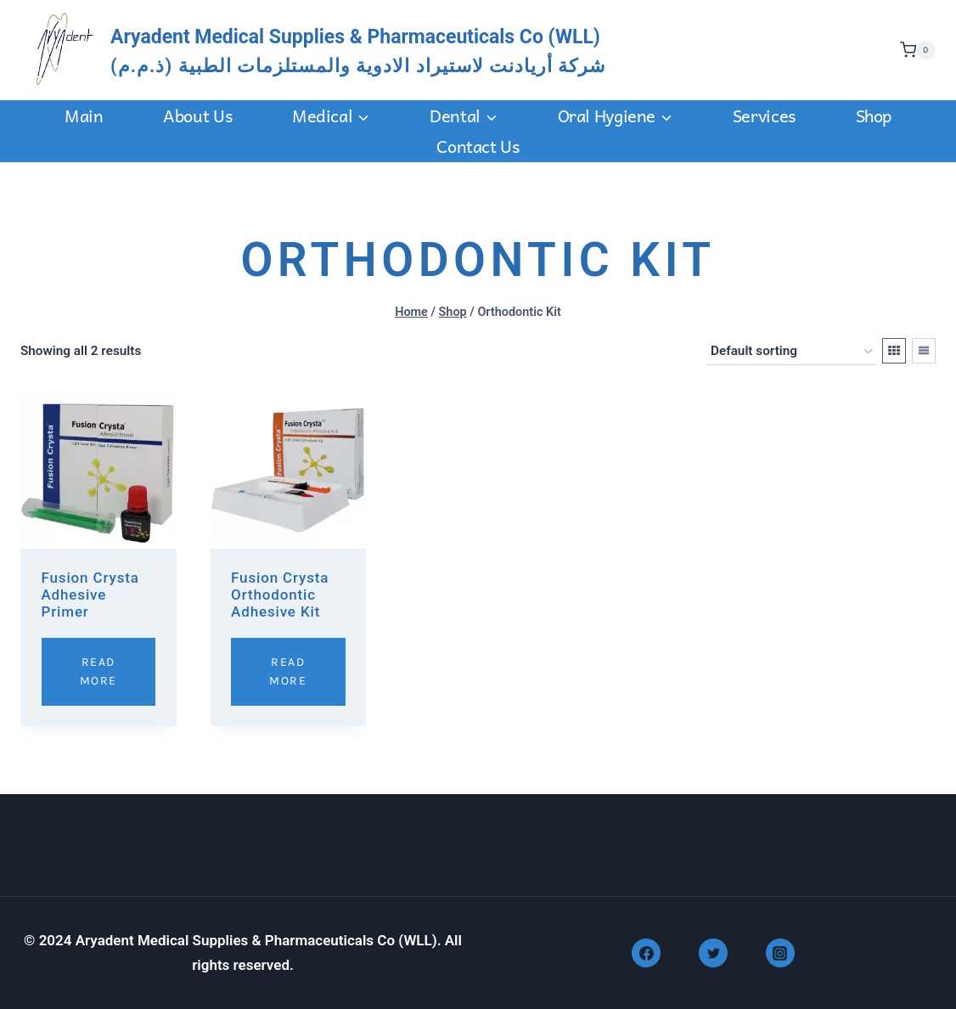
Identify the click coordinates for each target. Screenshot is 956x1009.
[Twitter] (713, 953)
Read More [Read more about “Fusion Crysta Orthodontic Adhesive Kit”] (287, 671)
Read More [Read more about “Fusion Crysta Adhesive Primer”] (98, 671)
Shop (873, 115)
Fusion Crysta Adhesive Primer (90, 595)
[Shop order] (791, 351)
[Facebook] (646, 953)
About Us (197, 115)
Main (84, 115)
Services (764, 115)
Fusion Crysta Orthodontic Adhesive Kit (280, 595)
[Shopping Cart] (913, 50)
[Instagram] (780, 953)
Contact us (477, 146)
